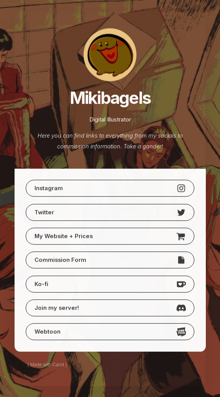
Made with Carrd (47, 364)
